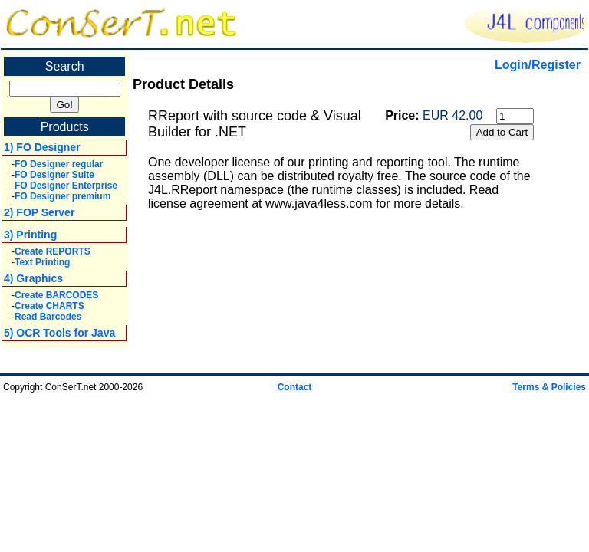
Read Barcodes (48, 316)
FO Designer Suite (54, 174)
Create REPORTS (52, 251)
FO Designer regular (59, 164)
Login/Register (538, 64)
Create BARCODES (56, 295)
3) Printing (30, 234)
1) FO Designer (42, 147)
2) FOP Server (39, 212)
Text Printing (42, 262)
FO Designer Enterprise (66, 185)
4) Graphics (33, 278)
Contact (295, 387)
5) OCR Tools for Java (59, 333)
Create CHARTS (49, 306)
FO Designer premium (62, 196)
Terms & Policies (549, 387)
